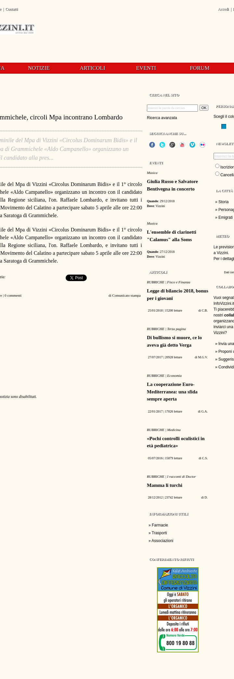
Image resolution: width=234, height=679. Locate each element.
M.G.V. (203, 357)
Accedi (223, 9)
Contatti (11, 9)
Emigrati (225, 217)
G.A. (205, 411)
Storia (223, 202)
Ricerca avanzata (162, 118)
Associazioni (162, 540)
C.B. (205, 310)
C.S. (205, 458)
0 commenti (13, 295)
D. (206, 497)
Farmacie (160, 525)
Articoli (92, 68)
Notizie (39, 68)
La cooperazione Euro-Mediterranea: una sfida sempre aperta (172, 391)
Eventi (146, 68)
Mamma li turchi (164, 485)
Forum (199, 68)
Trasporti (159, 533)
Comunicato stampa (126, 295)
